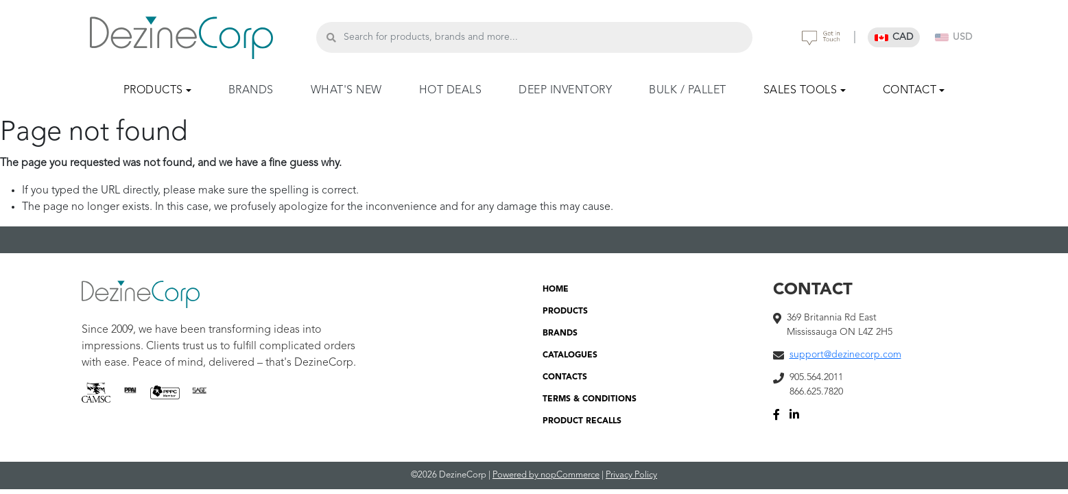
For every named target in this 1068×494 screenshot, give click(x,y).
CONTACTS (565, 377)
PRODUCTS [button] (153, 90)
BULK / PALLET (687, 90)
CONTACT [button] (910, 90)
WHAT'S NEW (346, 90)
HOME (556, 289)
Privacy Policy (631, 475)
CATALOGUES (570, 355)
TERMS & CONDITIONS (590, 399)
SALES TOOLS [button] (800, 90)
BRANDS (251, 90)
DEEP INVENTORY (565, 90)
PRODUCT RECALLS (582, 421)
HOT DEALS (450, 90)
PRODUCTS (565, 311)
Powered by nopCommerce (546, 475)
